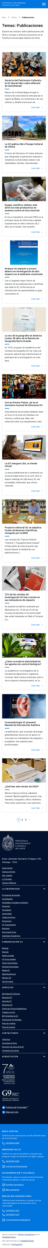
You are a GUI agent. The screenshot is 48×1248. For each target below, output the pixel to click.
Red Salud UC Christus (11, 994)
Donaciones (7, 921)
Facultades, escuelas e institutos (15, 903)
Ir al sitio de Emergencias (16, 1166)
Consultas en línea (9, 1043)
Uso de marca (7, 982)
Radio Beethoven (9, 974)
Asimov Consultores (26, 1234)
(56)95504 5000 (12, 1161)
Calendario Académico (11, 936)
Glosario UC (6, 978)
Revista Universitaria (10, 967)
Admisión (6, 928)
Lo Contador (7, 879)
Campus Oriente (8, 872)
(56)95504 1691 (12, 1211)
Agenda (5, 952)
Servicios (8, 987)
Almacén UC (7, 998)
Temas (14, 17)
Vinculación (6, 910)
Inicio (4, 17)
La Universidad (11, 889)
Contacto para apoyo (15, 1185)
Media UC (6, 970)
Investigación (7, 899)
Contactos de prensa (10, 1051)
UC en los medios (9, 959)
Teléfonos (6, 1039)
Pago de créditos (9, 1023)
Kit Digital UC (17, 1245)
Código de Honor (8, 917)
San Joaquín (7, 875)
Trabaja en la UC (8, 1012)
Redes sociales (8, 956)
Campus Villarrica (9, 883)
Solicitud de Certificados (12, 1020)
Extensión (6, 906)
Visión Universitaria (9, 963)
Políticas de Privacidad (14, 1107)
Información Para (9, 932)
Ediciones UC (7, 1005)
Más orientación (13, 1190)
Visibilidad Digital (8, 1237)
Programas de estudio (11, 895)
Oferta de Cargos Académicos (14, 1009)
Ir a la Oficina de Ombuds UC (18, 1220)
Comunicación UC (12, 942)
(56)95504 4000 (12, 1143)
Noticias (5, 948)
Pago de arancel (8, 1027)
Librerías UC (7, 1001)
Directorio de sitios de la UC (13, 1047)
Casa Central (7, 868)
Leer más (37, 107)
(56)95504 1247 (12, 1215)
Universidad (7, 914)
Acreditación (10, 1057)
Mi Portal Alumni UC (10, 1016)
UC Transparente (9, 925)
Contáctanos (10, 1033)
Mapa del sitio (10, 1112)
